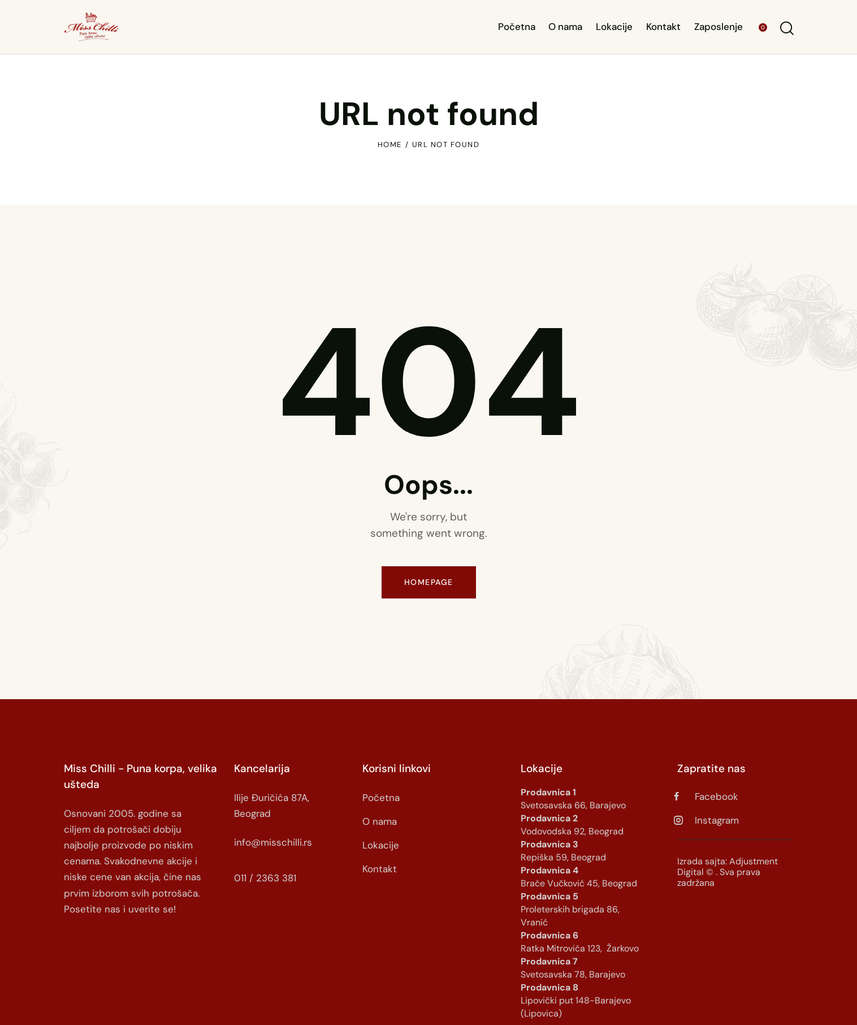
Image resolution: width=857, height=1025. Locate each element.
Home (390, 144)
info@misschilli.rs (273, 842)
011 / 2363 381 (265, 878)
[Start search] (786, 28)
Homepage (428, 582)
